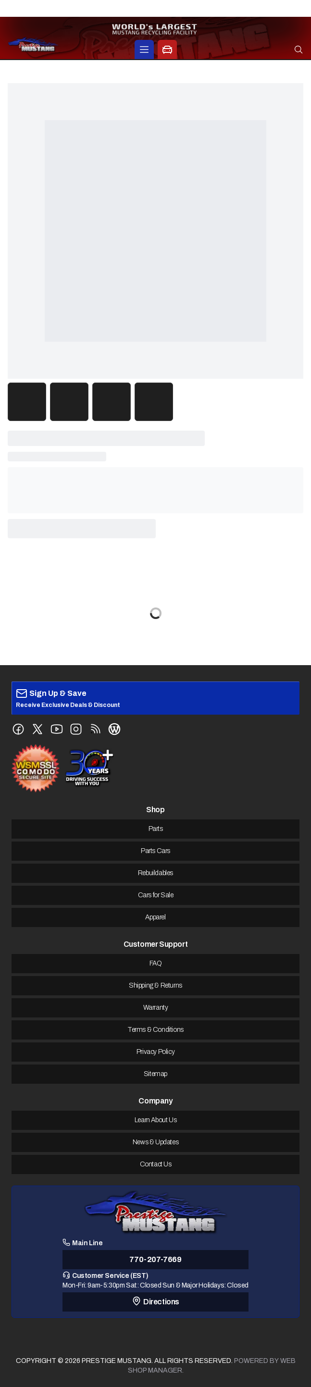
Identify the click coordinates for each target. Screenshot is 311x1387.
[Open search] (298, 49)
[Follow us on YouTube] (56, 729)
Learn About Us (155, 1120)
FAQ (155, 963)
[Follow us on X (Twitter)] (37, 729)
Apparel (155, 917)
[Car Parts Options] (167, 49)
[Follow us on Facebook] (18, 729)
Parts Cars (155, 850)
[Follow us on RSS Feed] (95, 729)
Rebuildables (155, 873)
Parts (156, 828)
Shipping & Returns (155, 985)
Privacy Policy (155, 1051)
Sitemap (155, 1073)
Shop (155, 809)
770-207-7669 (155, 1259)
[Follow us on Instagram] (76, 729)
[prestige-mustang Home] (33, 44)
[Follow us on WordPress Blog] (114, 729)
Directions (155, 1301)
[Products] (144, 49)
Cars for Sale (156, 895)
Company (155, 1101)
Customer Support (156, 944)
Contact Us (156, 1164)
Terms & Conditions (155, 1029)
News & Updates (155, 1142)
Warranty (155, 1007)
